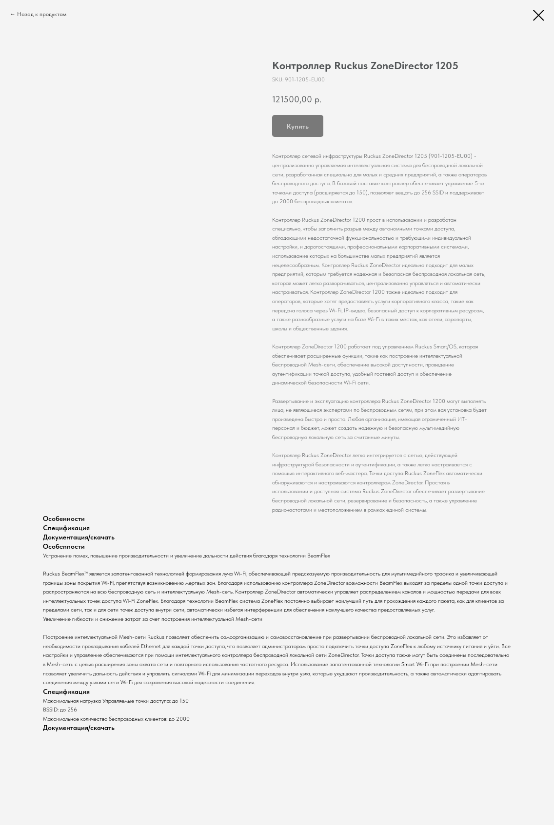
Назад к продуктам (41, 14)
